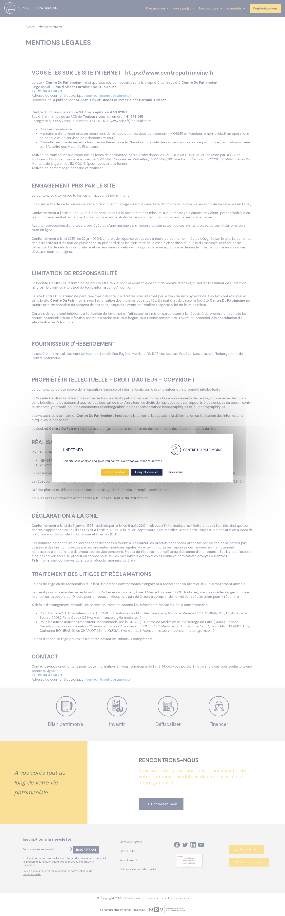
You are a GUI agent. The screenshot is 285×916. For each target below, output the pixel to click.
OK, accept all (115, 472)
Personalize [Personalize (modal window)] (175, 472)
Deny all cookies (147, 472)
